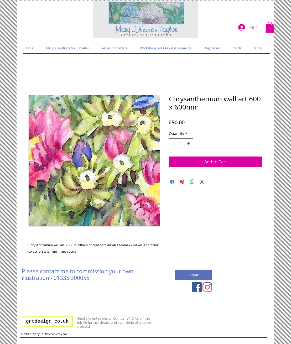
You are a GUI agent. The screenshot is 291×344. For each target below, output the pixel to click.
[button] (269, 27)
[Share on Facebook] (172, 182)
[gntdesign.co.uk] (47, 321)
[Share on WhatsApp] (192, 182)
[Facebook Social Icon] (197, 287)
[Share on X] (202, 182)
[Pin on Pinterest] (182, 182)
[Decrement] (173, 143)
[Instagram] (207, 287)
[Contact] (193, 275)
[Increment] (189, 143)
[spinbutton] (181, 143)
